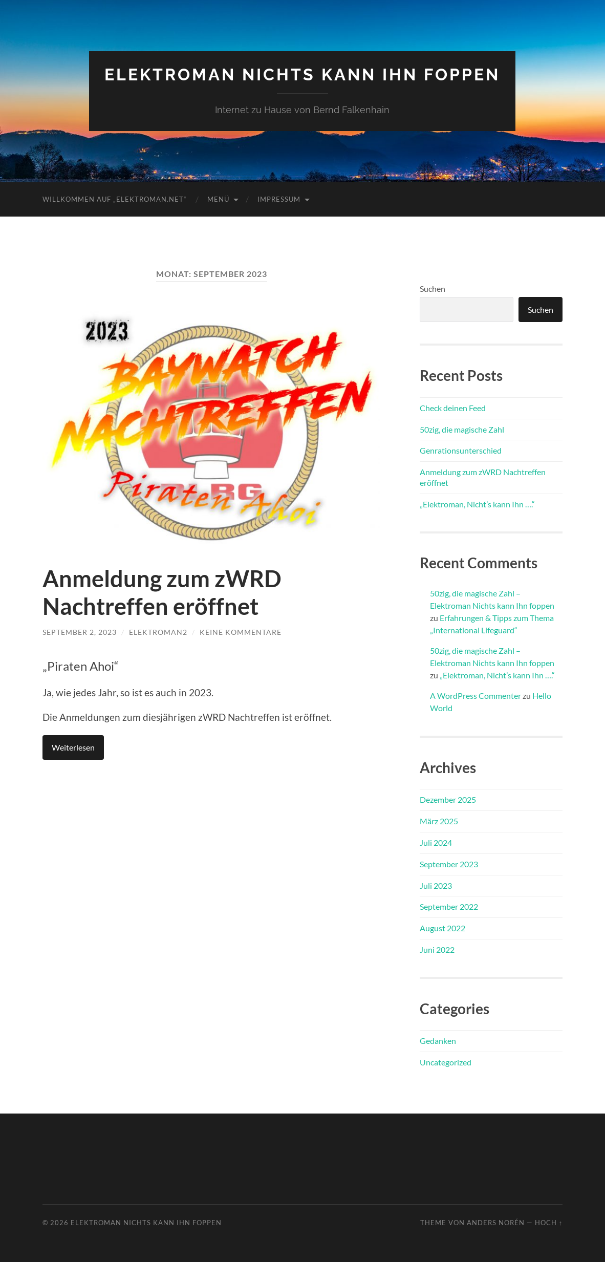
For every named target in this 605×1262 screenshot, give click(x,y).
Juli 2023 (436, 885)
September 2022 (449, 906)
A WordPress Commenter (475, 695)
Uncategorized (445, 1062)
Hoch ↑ (549, 1222)
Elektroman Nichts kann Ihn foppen (302, 74)
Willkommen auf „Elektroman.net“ (114, 199)
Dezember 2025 (448, 799)
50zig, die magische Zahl (462, 429)
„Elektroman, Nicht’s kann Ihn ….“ (477, 504)
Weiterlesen (73, 747)
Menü (218, 199)
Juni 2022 (437, 949)
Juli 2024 (436, 842)
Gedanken (438, 1040)
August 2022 (442, 928)
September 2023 (449, 864)
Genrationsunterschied (461, 450)
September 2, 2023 (79, 632)
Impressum (278, 199)
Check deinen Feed (453, 408)
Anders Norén (496, 1222)
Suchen (432, 288)
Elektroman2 (158, 632)
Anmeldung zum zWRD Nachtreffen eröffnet (162, 592)
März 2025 (439, 821)
